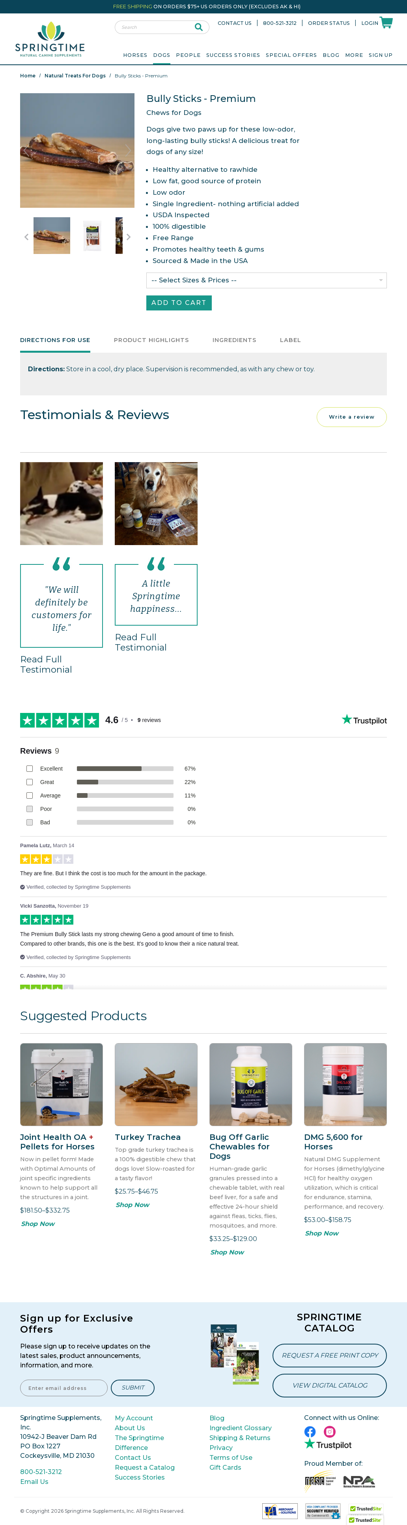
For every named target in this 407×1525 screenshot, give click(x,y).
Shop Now (37, 1224)
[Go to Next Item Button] (128, 237)
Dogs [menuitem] (161, 55)
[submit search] (199, 27)
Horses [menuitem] (135, 55)
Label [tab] (290, 340)
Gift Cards (225, 1467)
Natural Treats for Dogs (75, 76)
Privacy (221, 1448)
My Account (134, 1418)
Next (128, 150)
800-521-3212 (280, 23)
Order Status (329, 23)
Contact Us (235, 23)
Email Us (34, 1482)
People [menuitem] (188, 55)
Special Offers (291, 55)
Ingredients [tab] (234, 340)
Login (369, 23)
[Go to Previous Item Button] (26, 237)
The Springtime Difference (139, 1443)
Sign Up (381, 55)
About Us (130, 1428)
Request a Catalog (145, 1467)
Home (27, 76)
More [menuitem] (354, 55)
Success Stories (233, 55)
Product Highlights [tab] (151, 340)
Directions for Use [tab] (55, 340)
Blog (331, 55)
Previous (26, 150)
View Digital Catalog (329, 1385)
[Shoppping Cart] (386, 22)
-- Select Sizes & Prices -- (194, 280)
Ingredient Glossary (240, 1428)
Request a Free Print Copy (330, 1355)
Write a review (352, 417)
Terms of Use (230, 1457)
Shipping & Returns (240, 1438)
